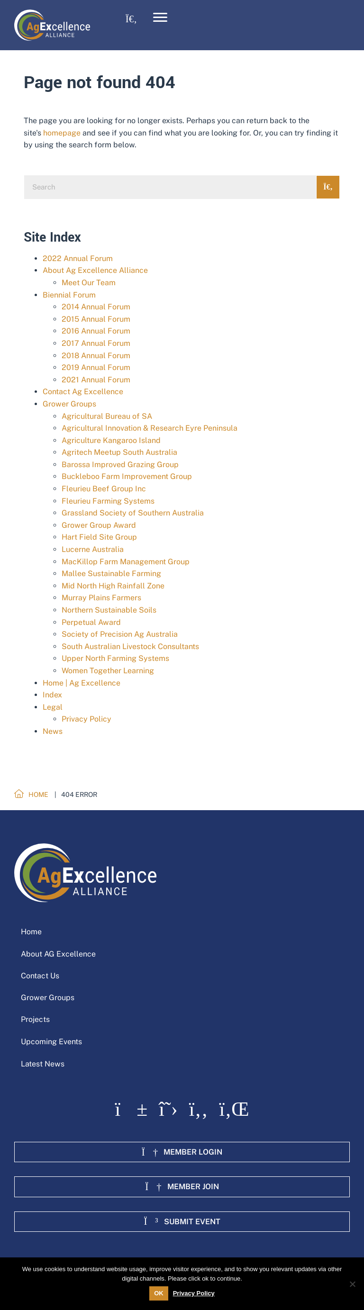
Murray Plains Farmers (101, 597)
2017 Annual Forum (96, 343)
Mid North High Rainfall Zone (113, 585)
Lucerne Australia (93, 549)
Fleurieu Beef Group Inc (104, 488)
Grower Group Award (99, 525)
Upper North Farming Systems (115, 658)
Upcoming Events (51, 1041)
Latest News (42, 1063)
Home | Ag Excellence (81, 682)
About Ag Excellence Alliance (95, 270)
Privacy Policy (86, 718)
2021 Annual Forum (96, 379)
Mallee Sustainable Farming (111, 573)
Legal (53, 707)
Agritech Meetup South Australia (119, 452)
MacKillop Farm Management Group (126, 561)
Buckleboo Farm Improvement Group (127, 476)
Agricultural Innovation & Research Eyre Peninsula (149, 428)
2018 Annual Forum (96, 355)
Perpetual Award (91, 622)
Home (31, 931)
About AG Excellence (58, 953)
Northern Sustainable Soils (109, 609)
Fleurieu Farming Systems (108, 501)
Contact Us (40, 975)
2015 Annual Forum (96, 319)
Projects (35, 1019)
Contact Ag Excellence (83, 391)
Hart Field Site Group (99, 537)
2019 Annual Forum (96, 367)
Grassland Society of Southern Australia (133, 512)
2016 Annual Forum (96, 330)
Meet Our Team (89, 282)
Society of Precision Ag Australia (120, 634)
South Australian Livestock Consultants (130, 646)
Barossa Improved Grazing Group (120, 464)
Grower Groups (69, 403)
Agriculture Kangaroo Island (111, 440)
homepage (62, 132)
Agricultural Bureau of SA (107, 416)
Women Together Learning (108, 670)
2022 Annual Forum (78, 258)
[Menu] (160, 17)
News (53, 731)
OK (159, 1293)
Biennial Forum (69, 294)
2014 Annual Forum (96, 306)
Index (52, 694)
